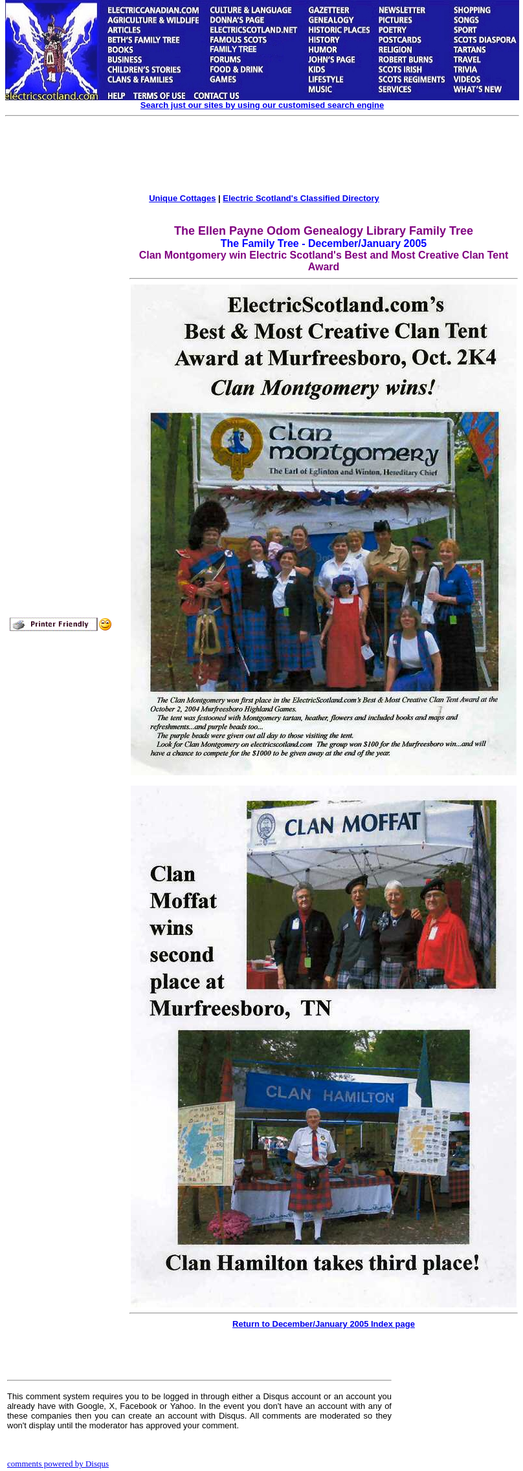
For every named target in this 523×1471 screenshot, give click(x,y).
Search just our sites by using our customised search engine (262, 105)
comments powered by (58, 1463)
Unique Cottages (182, 198)
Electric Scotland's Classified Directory (301, 198)
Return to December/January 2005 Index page (323, 1324)
